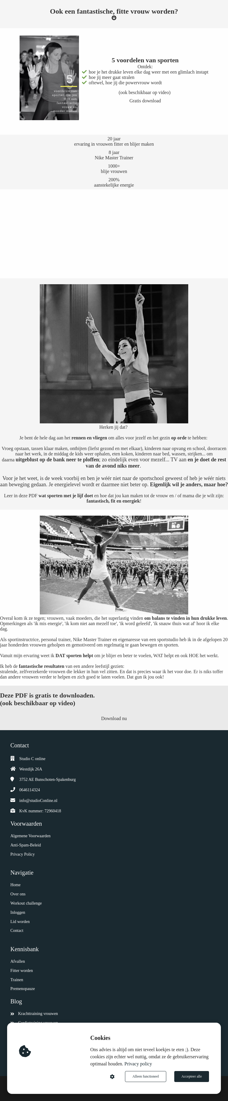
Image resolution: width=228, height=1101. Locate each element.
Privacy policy (138, 1063)
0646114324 (29, 790)
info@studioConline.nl (38, 800)
